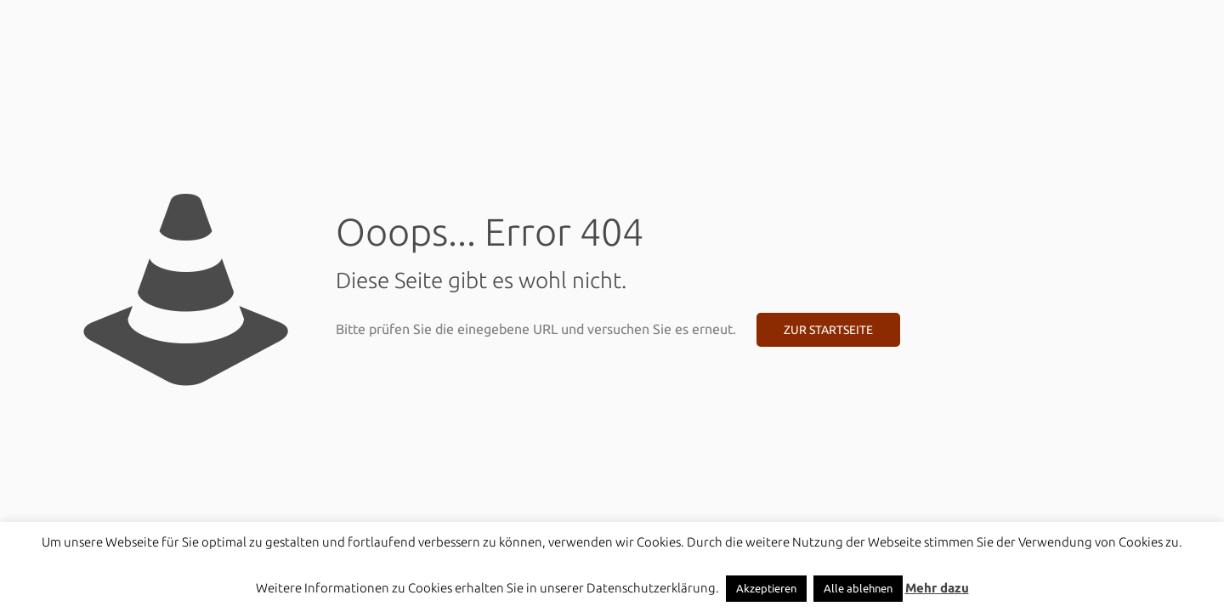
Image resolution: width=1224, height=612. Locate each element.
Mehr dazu (937, 588)
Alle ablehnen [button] (858, 588)
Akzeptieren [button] (766, 588)
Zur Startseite (828, 330)
